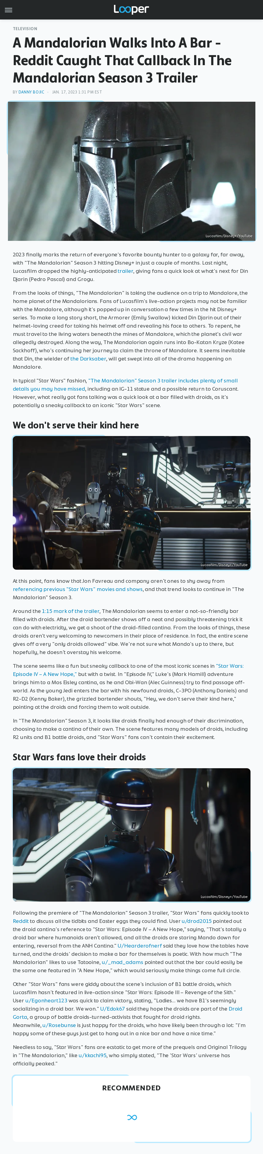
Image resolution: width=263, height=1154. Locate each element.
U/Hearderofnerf (140, 945)
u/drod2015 (196, 921)
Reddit (21, 921)
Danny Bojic (31, 92)
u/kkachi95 (92, 1055)
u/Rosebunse (59, 1025)
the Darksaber (88, 358)
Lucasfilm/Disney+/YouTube (229, 236)
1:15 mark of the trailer (70, 611)
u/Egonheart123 (46, 1000)
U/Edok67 (112, 1008)
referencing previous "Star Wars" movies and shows (78, 589)
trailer (125, 271)
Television (25, 29)
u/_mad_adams (122, 962)
